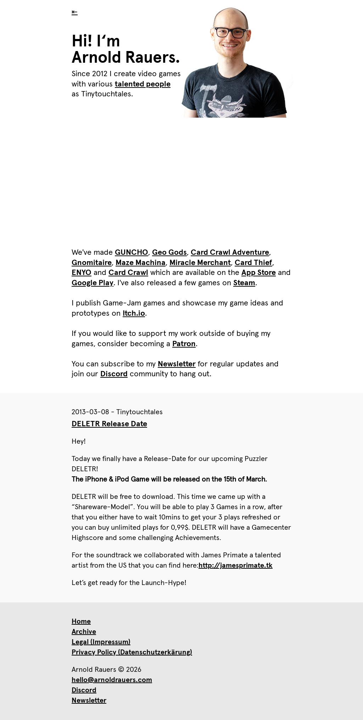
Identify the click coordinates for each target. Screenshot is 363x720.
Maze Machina (141, 263)
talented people (143, 84)
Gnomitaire (92, 263)
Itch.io (134, 313)
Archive (84, 631)
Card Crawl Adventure (230, 253)
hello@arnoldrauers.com (112, 680)
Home (81, 621)
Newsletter (177, 364)
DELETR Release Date (109, 424)
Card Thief (253, 263)
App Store (258, 273)
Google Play (92, 283)
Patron (184, 344)
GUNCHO (131, 253)
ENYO (81, 273)
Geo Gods (169, 253)
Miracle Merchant (200, 263)
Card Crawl (128, 273)
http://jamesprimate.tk (236, 565)
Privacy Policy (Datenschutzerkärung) (132, 652)
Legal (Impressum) (101, 642)
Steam (244, 283)
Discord (114, 374)
